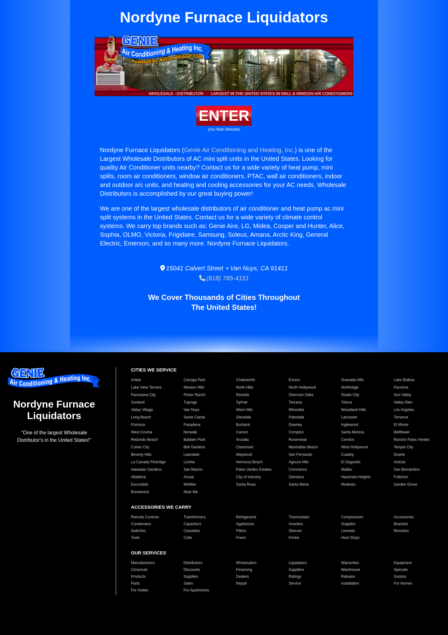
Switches (138, 531)
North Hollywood (302, 387)
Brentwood (140, 492)
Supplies (348, 524)
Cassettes (192, 531)
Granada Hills (352, 380)
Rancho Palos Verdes (411, 439)
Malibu (346, 469)
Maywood (244, 454)
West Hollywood (354, 447)
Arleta (136, 380)
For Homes (403, 583)
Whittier (190, 484)
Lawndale (191, 454)
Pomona (138, 425)
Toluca (346, 402)
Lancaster (349, 417)
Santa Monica (352, 432)
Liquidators (298, 563)
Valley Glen (403, 402)
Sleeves (295, 531)
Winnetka (296, 410)
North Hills (244, 387)
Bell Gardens (194, 447)
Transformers (195, 517)
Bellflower (402, 432)
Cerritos (347, 439)
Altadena (138, 477)
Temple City (403, 447)
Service (295, 583)
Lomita (189, 462)
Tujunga (190, 402)
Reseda (242, 395)
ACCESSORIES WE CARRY (161, 507)
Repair (241, 583)
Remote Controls (145, 517)
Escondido (139, 484)
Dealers (242, 576)
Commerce (298, 469)
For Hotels (139, 590)
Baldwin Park (194, 439)
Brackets (401, 524)
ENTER (224, 115)
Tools (135, 537)
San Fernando (300, 454)
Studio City (350, 395)
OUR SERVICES (148, 552)
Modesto (348, 484)
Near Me (191, 492)
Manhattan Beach (303, 447)
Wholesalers (246, 563)
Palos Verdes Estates (254, 469)
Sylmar (242, 402)
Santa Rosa (246, 484)
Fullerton (401, 477)
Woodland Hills (353, 410)
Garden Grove (405, 484)
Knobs (294, 537)
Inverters (296, 524)
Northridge (350, 387)
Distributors (193, 563)
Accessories (404, 517)
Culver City (140, 447)
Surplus (400, 576)
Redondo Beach (144, 439)
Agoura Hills (299, 462)
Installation (350, 583)
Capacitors (192, 524)
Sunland (138, 402)
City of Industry (248, 477)
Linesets (348, 531)
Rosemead (298, 439)
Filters (241, 531)
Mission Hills (194, 387)
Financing (244, 569)
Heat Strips (350, 537)
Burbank (243, 425)
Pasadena (192, 425)
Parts (135, 583)
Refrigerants (246, 517)
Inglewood (349, 425)
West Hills (244, 410)
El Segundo (351, 462)
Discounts (192, 569)
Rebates (348, 576)
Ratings (295, 576)
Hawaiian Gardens (146, 469)
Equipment (402, 563)
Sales (188, 583)
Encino (294, 380)
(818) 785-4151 (224, 278)
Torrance (401, 417)
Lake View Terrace (146, 387)
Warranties (350, 563)
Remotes (401, 531)
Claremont (244, 447)
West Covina (141, 432)
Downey (295, 425)
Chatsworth (245, 380)
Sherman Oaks (301, 395)
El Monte (401, 425)
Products (138, 576)
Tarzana (295, 402)
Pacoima (401, 387)
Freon (241, 537)
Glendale (243, 417)
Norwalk (190, 432)
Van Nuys (191, 410)
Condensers (141, 524)
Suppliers (296, 569)
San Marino (193, 469)
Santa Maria (299, 484)
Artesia (399, 462)
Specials (401, 569)
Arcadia (242, 439)
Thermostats (299, 517)
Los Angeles (404, 410)
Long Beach (141, 417)
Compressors (352, 517)
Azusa (189, 477)
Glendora (296, 477)
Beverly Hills (141, 454)
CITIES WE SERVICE (153, 369)
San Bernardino (406, 469)
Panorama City (143, 395)
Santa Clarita (194, 417)
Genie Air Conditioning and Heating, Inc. (239, 150)
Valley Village (142, 410)
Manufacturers (143, 563)
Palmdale (296, 417)
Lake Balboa (404, 380)
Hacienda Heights (356, 477)
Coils (188, 537)
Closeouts (139, 569)
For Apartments (196, 590)
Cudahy (347, 454)
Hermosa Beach (249, 462)
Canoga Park (194, 380)
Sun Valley (402, 395)
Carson (242, 432)
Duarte (399, 454)
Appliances (245, 524)
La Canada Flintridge (148, 462)
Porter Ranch (195, 395)
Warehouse (350, 569)
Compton (296, 432)
